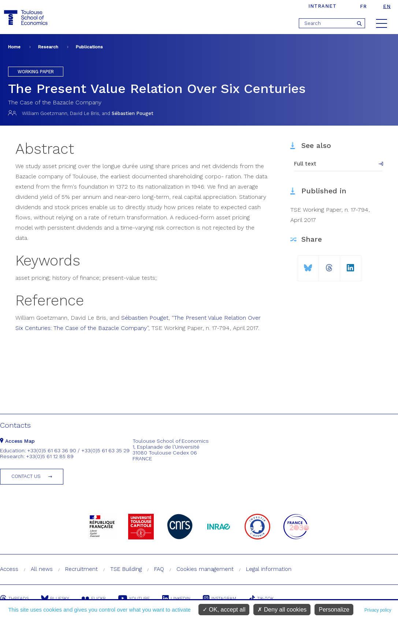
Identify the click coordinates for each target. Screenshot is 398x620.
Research (48, 46)
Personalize (334, 609)
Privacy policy (377, 610)
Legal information (268, 569)
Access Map (17, 441)
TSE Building (126, 569)
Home (14, 46)
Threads (14, 598)
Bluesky (55, 598)
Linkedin (176, 598)
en (387, 6)
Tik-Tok (261, 598)
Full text (305, 163)
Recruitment (81, 569)
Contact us (26, 476)
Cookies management (205, 569)
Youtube (134, 598)
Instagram (219, 598)
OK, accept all (223, 609)
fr (363, 6)
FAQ (159, 569)
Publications (89, 46)
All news (42, 569)
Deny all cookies (281, 609)
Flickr (94, 598)
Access (9, 569)
